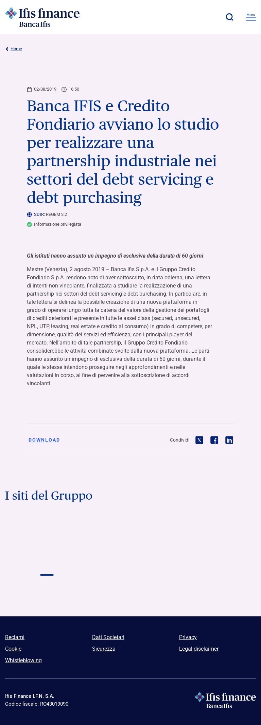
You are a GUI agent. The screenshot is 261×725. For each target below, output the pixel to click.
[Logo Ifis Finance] (42, 17)
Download (44, 440)
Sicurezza (104, 649)
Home (13, 48)
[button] (229, 17)
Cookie (13, 649)
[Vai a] (214, 562)
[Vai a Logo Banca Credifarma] (130, 531)
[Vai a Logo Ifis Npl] (214, 531)
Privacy (188, 637)
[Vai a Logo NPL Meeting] (130, 562)
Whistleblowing (23, 660)
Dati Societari (108, 637)
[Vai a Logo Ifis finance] (47, 562)
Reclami (14, 637)
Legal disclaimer (199, 649)
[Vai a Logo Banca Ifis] (47, 531)
